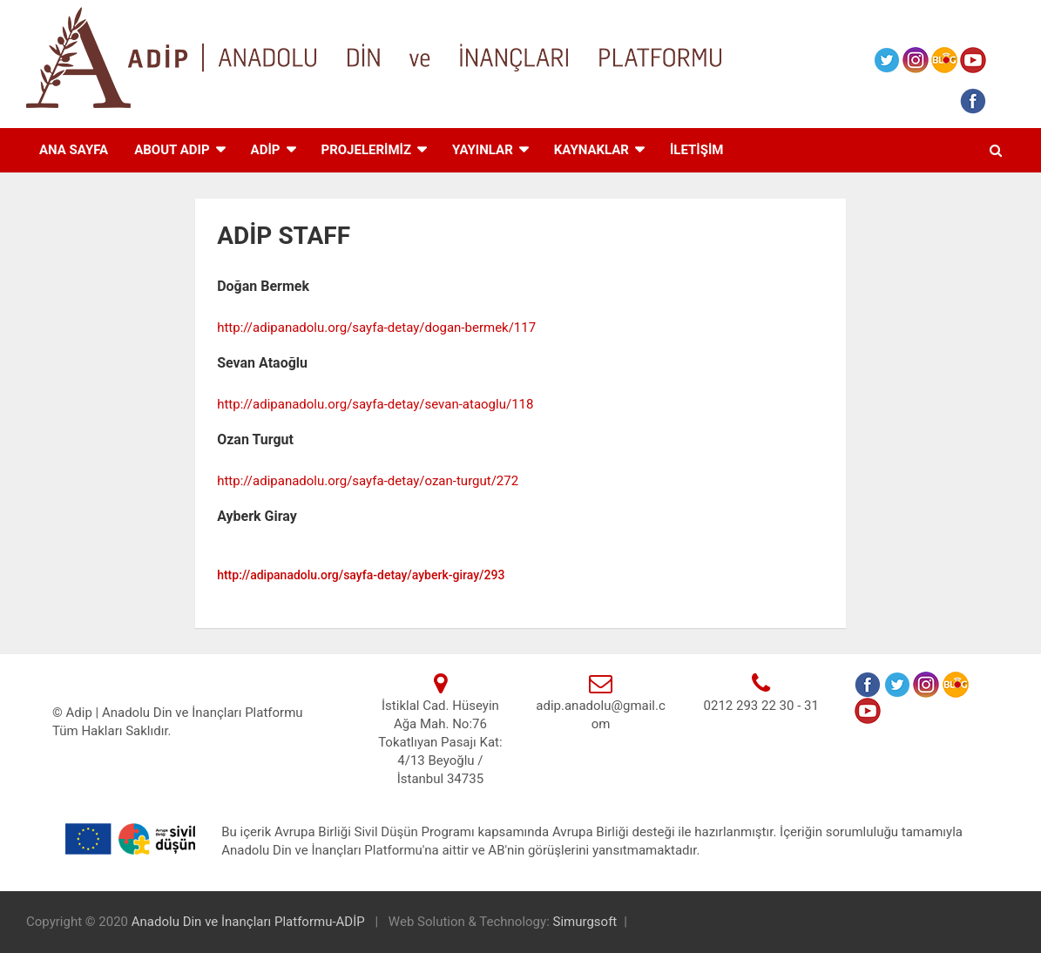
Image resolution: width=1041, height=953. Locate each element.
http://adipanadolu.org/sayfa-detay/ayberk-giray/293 (360, 575)
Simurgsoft (585, 921)
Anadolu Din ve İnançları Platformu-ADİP (250, 921)
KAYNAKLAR (591, 150)
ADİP (266, 150)
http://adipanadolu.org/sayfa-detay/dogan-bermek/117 (376, 327)
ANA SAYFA (73, 150)
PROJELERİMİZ (366, 150)
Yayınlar (482, 150)
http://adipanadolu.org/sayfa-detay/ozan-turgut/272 (367, 481)
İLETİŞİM (697, 150)
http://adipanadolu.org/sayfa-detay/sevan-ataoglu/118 (375, 404)
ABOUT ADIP (171, 150)
